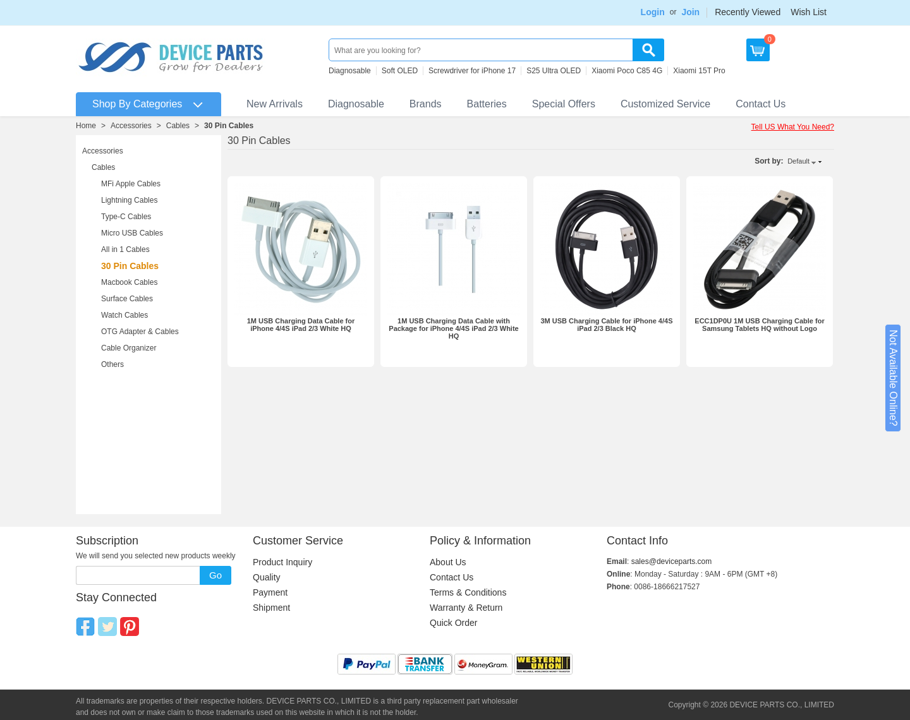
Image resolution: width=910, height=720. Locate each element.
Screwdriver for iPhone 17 (472, 70)
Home (86, 125)
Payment (270, 592)
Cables (178, 125)
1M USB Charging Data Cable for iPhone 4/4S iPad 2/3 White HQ (301, 324)
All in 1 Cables (125, 249)
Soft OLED (400, 70)
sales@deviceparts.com (671, 561)
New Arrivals (274, 104)
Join (690, 12)
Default (798, 161)
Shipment (271, 608)
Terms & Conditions (468, 592)
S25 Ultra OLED (553, 70)
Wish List (809, 12)
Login (653, 12)
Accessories (131, 125)
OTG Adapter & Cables (140, 331)
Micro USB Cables (132, 233)
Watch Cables (124, 315)
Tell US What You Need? (792, 127)
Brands (426, 104)
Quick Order (453, 623)
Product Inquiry (282, 562)
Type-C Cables (126, 216)
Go (215, 575)
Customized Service (665, 104)
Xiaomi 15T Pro (699, 70)
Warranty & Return (466, 608)
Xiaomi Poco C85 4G (627, 70)
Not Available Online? (893, 378)
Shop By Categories (137, 104)
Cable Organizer (128, 348)
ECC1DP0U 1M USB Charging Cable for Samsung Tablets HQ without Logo (759, 324)
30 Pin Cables (228, 125)
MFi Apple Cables (131, 183)
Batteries (487, 104)
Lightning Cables (129, 200)
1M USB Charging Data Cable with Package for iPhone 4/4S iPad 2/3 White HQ (453, 328)
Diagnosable (350, 70)
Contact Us (761, 104)
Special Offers (563, 104)
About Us (448, 562)
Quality (267, 577)
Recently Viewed (747, 12)
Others (112, 364)
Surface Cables (127, 298)
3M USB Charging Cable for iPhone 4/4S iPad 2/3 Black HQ (606, 324)
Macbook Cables (129, 282)
